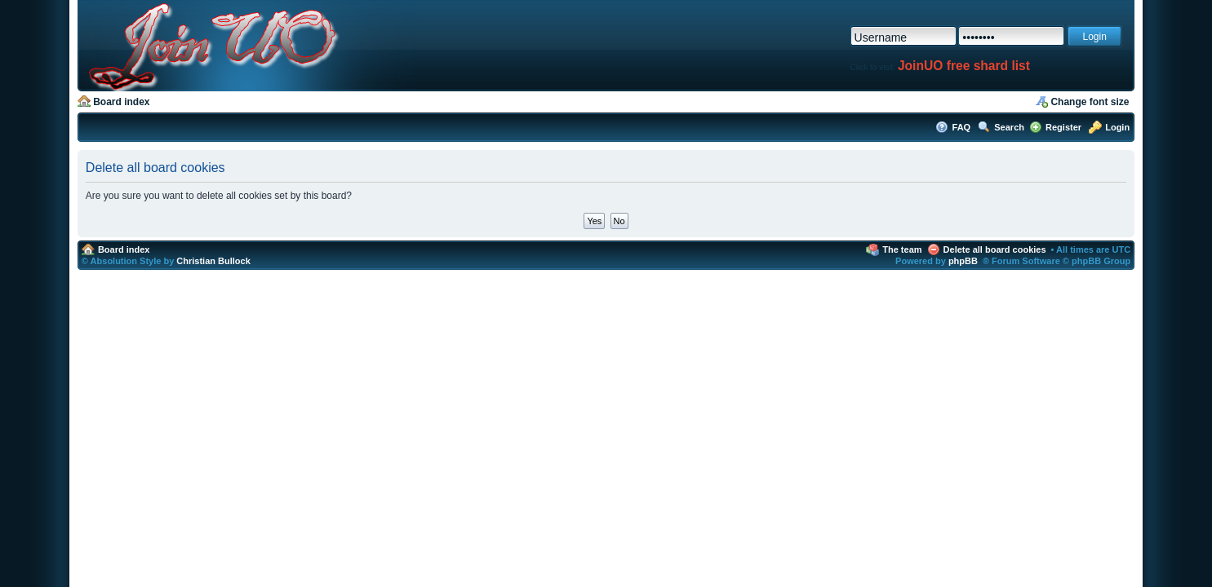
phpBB (963, 261)
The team (901, 249)
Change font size (1089, 102)
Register (1063, 127)
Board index (121, 102)
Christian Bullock (213, 261)
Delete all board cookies (994, 249)
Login (1117, 127)
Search (1009, 127)
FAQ (961, 127)
